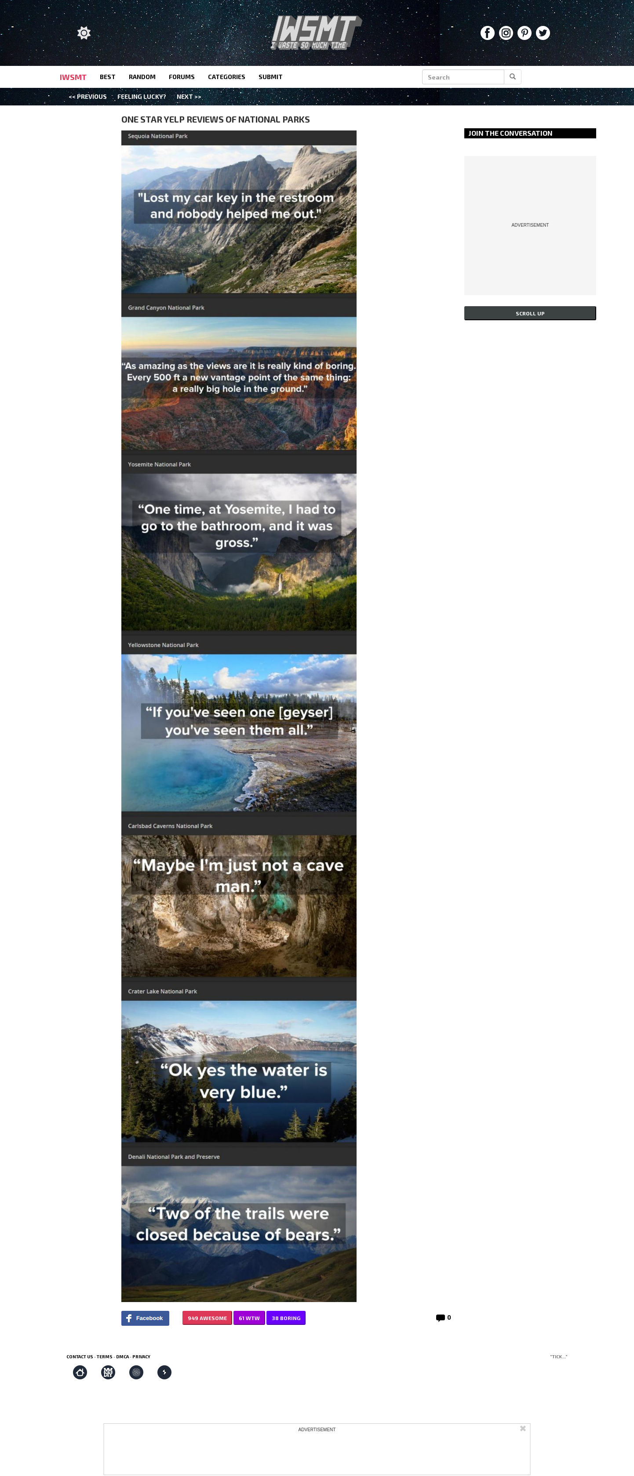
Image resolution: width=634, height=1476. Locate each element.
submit (271, 76)
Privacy (141, 1356)
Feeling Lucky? (141, 96)
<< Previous (88, 96)
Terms (105, 1356)
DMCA (122, 1356)
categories (226, 76)
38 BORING (286, 1318)
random (142, 76)
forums (182, 76)
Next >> (189, 96)
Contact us (79, 1356)
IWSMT (73, 77)
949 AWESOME (207, 1318)
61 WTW (249, 1318)
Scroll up (530, 313)
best (108, 76)
